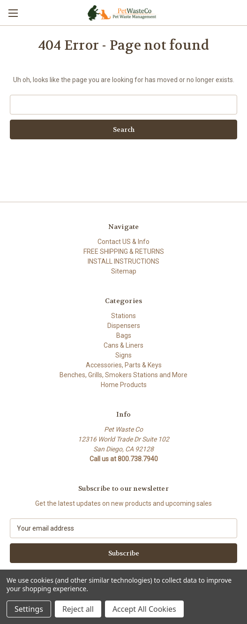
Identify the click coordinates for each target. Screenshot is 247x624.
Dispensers (123, 325)
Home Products (124, 384)
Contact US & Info (123, 241)
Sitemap (123, 271)
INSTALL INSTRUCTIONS (123, 261)
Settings (29, 609)
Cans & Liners (123, 345)
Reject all (78, 609)
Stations (123, 316)
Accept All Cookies (144, 609)
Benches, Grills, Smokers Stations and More (123, 375)
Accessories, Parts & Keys (124, 365)
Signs (123, 355)
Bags (123, 335)
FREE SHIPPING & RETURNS (123, 251)
